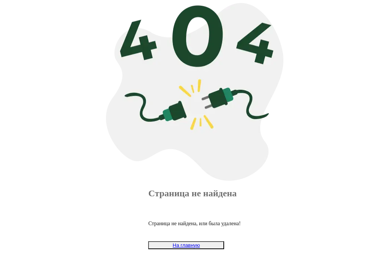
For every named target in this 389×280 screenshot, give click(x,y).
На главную (186, 245)
